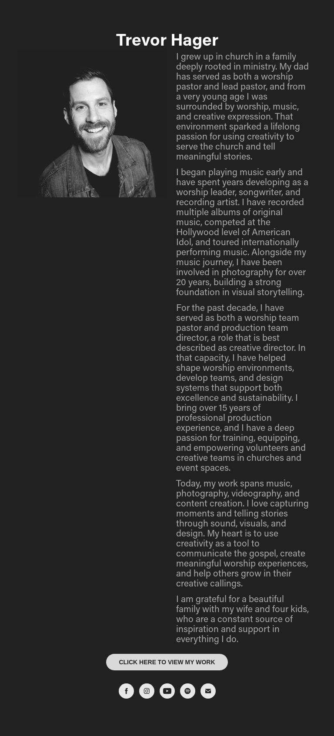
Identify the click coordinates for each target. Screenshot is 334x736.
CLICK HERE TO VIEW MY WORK (167, 662)
